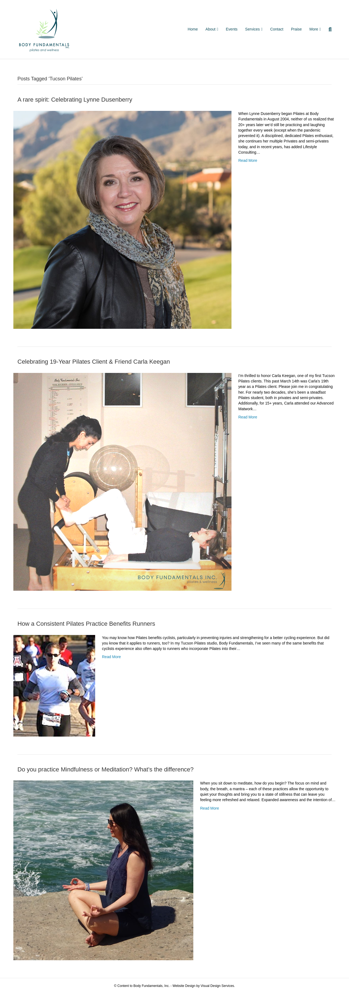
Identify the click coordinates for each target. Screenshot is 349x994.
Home (193, 29)
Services (252, 29)
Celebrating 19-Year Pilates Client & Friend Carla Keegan (93, 361)
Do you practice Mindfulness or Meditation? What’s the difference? (105, 769)
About (211, 29)
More (313, 29)
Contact (276, 29)
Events (231, 29)
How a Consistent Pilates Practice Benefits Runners (86, 623)
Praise (296, 29)
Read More (247, 160)
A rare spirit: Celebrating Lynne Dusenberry (74, 99)
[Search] (328, 29)
